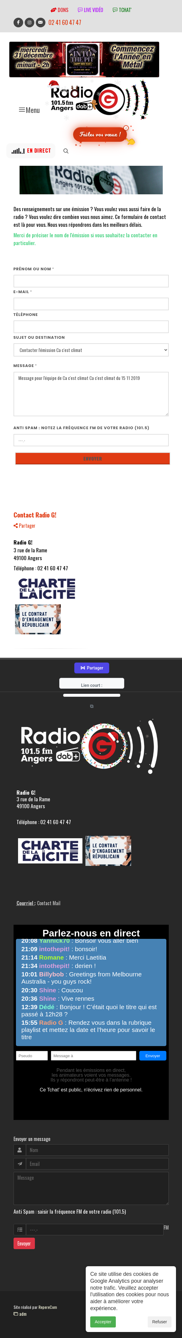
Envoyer (24, 1243)
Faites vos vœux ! (100, 134)
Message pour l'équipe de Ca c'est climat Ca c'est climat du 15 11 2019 (91, 394)
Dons (59, 10)
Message (25, 366)
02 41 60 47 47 (64, 22)
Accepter (103, 1328)
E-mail (23, 292)
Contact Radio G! (35, 514)
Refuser (159, 1328)
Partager (24, 525)
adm (20, 1313)
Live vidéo (90, 10)
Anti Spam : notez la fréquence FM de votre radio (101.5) (82, 428)
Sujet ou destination (39, 337)
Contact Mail (48, 903)
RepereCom (48, 1307)
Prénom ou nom (34, 269)
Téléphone (26, 314)
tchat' (122, 10)
